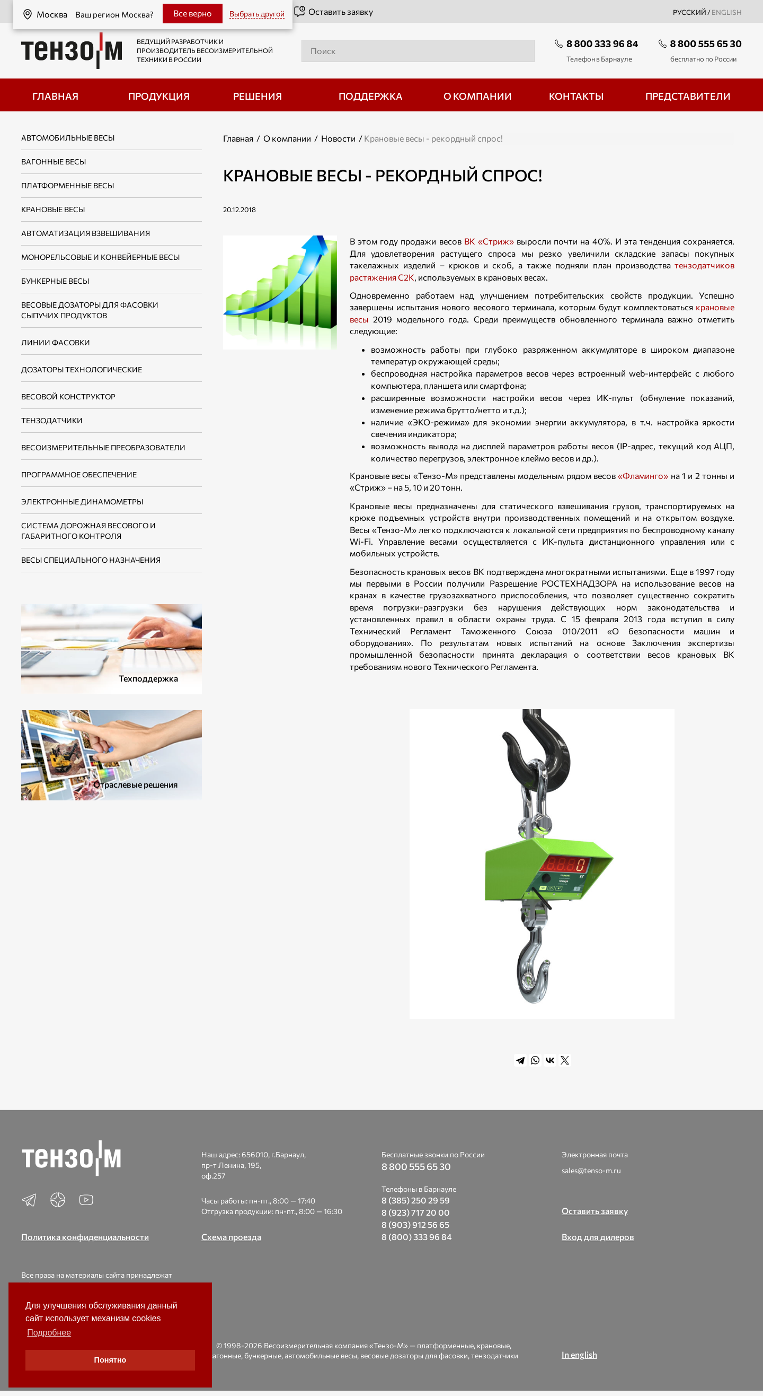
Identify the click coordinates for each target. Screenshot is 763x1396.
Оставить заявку (333, 11)
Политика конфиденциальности (85, 1237)
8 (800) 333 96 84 (417, 1237)
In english (579, 1354)
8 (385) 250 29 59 (416, 1200)
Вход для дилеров (598, 1237)
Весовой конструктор (68, 396)
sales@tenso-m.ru (591, 1170)
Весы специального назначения (91, 559)
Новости (338, 138)
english (727, 12)
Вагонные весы (53, 161)
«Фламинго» (643, 475)
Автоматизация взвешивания (85, 233)
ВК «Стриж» (489, 241)
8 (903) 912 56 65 (415, 1224)
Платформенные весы (67, 185)
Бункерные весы (55, 280)
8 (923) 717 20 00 (416, 1212)
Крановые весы (53, 209)
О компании (287, 138)
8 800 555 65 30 (706, 43)
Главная (238, 138)
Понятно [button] (110, 1360)
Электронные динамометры (82, 501)
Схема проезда (231, 1237)
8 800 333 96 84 (602, 43)
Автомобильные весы (67, 137)
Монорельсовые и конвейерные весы (100, 256)
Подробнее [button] (49, 1332)
